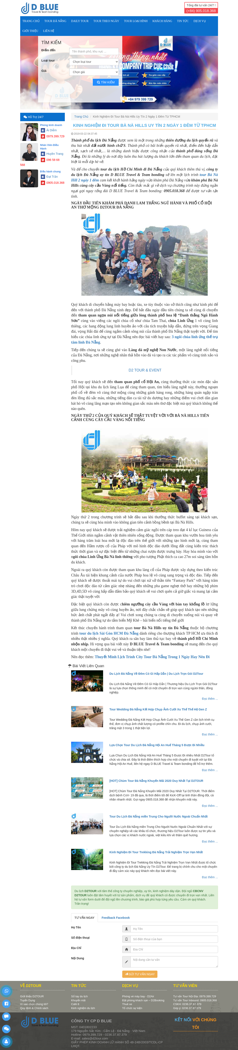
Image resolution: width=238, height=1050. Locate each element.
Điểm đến (48, 50)
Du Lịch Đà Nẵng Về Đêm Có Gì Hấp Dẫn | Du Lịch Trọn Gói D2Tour (156, 673)
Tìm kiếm (106, 82)
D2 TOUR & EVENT (145, 370)
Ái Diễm (49, 130)
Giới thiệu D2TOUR (32, 996)
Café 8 (75, 1004)
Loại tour (48, 60)
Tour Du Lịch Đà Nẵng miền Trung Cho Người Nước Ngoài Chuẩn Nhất (158, 816)
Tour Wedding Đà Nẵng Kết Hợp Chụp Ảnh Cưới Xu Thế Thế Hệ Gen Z (158, 709)
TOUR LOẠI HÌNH (136, 21)
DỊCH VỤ (200, 21)
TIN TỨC (183, 21)
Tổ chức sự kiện (132, 1008)
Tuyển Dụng (27, 1000)
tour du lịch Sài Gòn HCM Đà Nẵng (108, 633)
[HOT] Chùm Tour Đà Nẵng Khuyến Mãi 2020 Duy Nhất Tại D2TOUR (156, 780)
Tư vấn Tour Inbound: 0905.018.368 (195, 1000)
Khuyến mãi (78, 1000)
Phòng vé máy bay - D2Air (138, 996)
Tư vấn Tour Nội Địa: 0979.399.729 (194, 996)
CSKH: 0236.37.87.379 (187, 1004)
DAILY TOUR (80, 21)
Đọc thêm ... (210, 698)
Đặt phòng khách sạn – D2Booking (143, 1000)
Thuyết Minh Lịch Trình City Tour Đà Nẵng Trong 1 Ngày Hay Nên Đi (152, 657)
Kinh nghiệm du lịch (83, 1008)
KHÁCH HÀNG (162, 21)
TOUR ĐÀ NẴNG (55, 21)
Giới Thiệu (30, 31)
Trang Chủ (31, 21)
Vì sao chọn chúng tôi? (34, 1004)
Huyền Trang (52, 153)
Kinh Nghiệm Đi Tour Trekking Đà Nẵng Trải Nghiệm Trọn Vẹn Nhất (156, 852)
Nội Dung (77, 958)
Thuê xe (127, 1004)
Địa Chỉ (76, 948)
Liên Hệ (49, 31)
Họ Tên (76, 927)
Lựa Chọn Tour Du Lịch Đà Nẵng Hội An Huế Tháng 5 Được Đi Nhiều (156, 745)
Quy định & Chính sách (34, 1008)
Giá (44, 70)
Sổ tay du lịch (79, 996)
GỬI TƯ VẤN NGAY (140, 974)
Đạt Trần (49, 176)
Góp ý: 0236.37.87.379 (187, 1008)
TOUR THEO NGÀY (106, 21)
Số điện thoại (80, 937)
